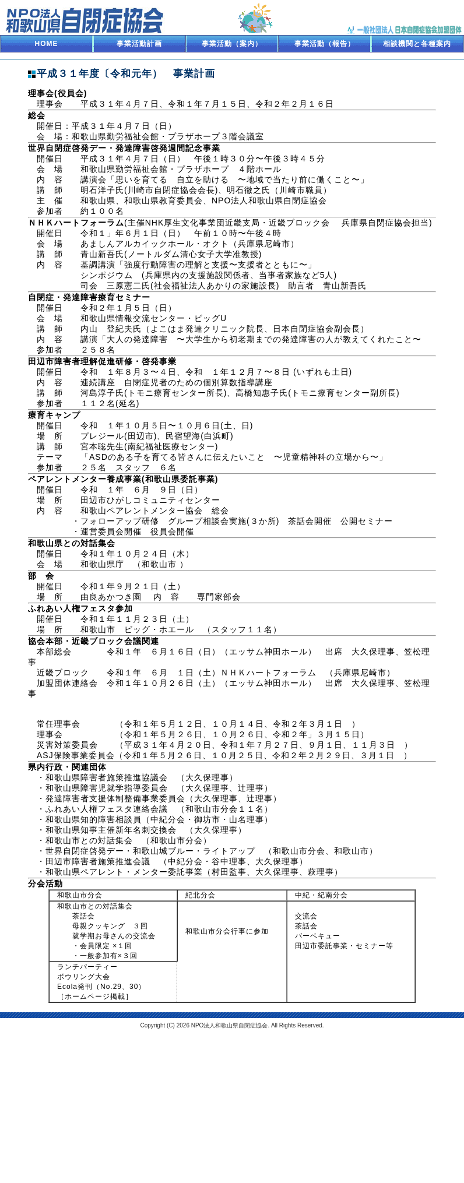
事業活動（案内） (232, 44)
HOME (46, 44)
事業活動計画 (139, 44)
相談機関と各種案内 (417, 44)
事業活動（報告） (324, 44)
